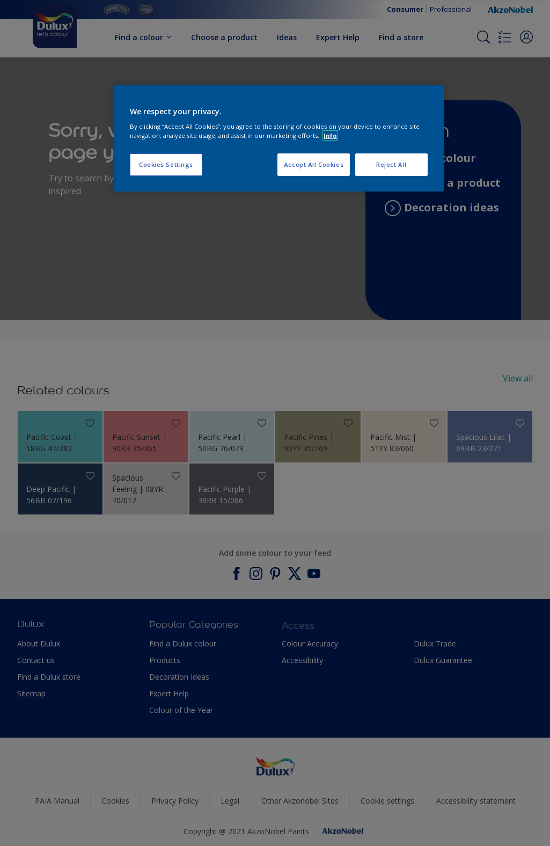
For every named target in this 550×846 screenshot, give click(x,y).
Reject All (391, 164)
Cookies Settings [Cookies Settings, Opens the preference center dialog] (166, 164)
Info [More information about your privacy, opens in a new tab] (330, 135)
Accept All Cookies (313, 164)
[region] (279, 138)
